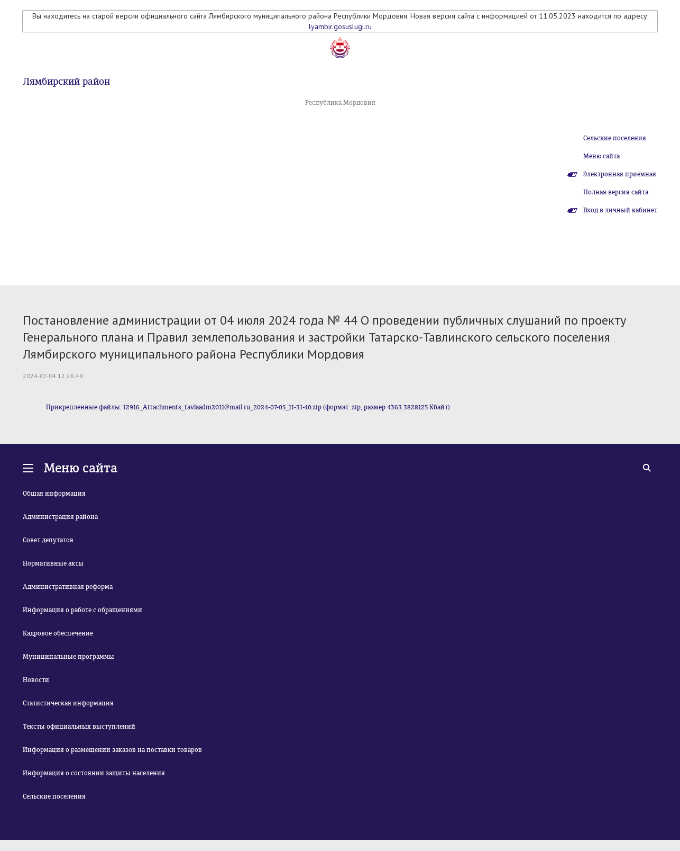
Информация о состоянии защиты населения (94, 773)
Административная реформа (68, 586)
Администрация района (60, 517)
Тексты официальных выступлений (79, 726)
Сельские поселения (614, 138)
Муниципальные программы (68, 656)
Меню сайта (601, 156)
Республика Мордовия (340, 102)
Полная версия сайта (615, 192)
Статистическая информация (68, 703)
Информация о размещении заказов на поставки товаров (112, 750)
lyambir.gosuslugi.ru (340, 26)
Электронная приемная (619, 174)
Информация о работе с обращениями (82, 610)
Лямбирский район (66, 81)
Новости (36, 680)
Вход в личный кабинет (620, 210)
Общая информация (54, 493)
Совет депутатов (48, 540)
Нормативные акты (53, 563)
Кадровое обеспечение (58, 633)
